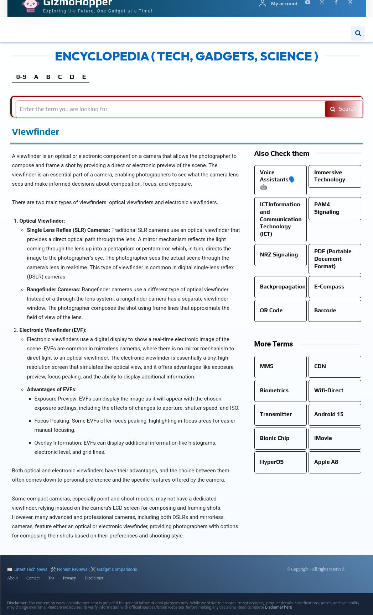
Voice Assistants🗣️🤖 (278, 180)
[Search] (342, 109)
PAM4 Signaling (327, 208)
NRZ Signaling (279, 254)
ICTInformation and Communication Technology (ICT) (281, 219)
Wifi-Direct (328, 390)
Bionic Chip (275, 438)
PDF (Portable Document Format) (333, 259)
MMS (267, 366)
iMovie (323, 438)
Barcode (325, 310)
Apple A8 (326, 461)
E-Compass (329, 286)
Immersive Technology (329, 176)
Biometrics (274, 390)
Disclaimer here (278, 607)
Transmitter (276, 414)
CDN (320, 366)
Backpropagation (283, 286)
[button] (358, 33)
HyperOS (272, 461)
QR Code (271, 310)
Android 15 (328, 414)
